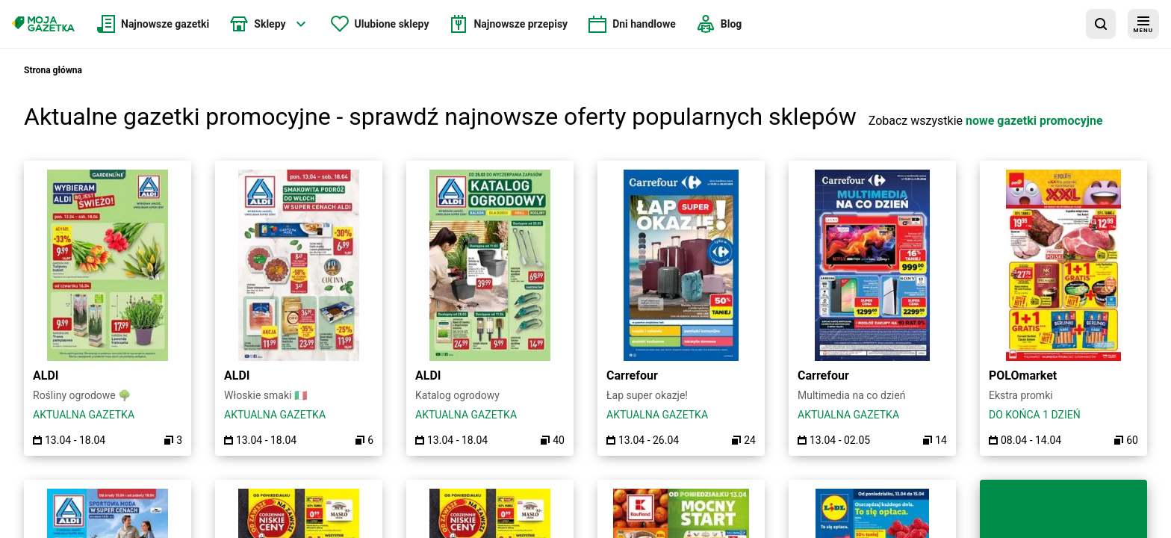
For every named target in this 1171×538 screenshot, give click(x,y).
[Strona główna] (43, 24)
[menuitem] (153, 24)
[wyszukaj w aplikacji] (1101, 24)
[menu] (1143, 24)
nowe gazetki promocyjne (1034, 121)
